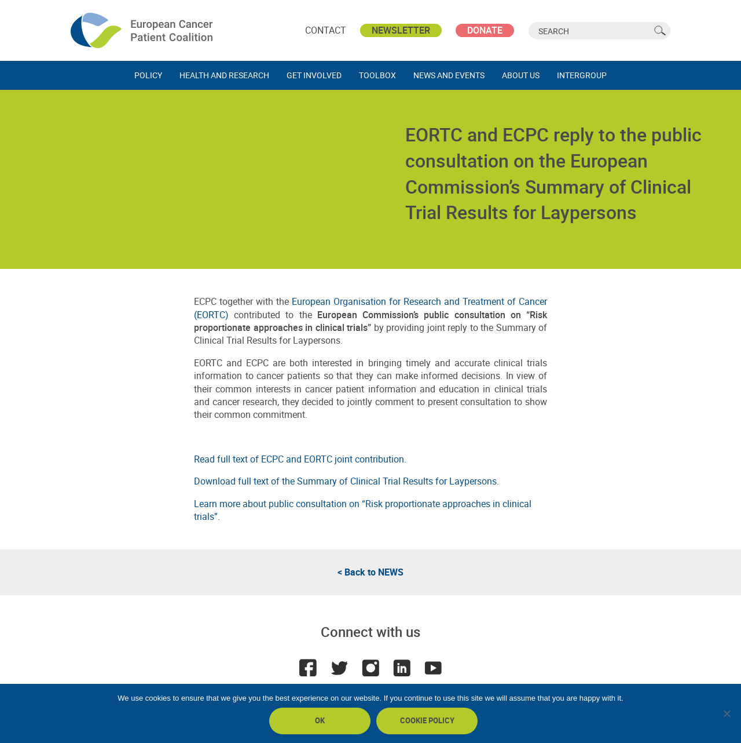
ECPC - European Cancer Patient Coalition (143, 30)
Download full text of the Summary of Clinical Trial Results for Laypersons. (346, 481)
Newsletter (401, 30)
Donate (484, 30)
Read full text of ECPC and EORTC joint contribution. (300, 459)
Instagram (370, 667)
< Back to (370, 572)
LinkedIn (401, 667)
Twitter (339, 667)
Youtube (433, 667)
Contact (325, 30)
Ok (320, 720)
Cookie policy (427, 720)
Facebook (308, 667)
